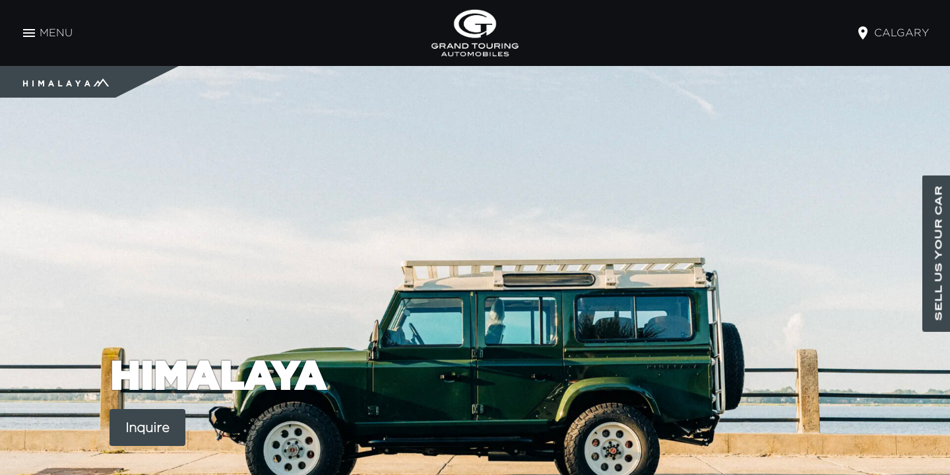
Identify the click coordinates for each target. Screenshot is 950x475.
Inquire (147, 427)
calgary (901, 32)
